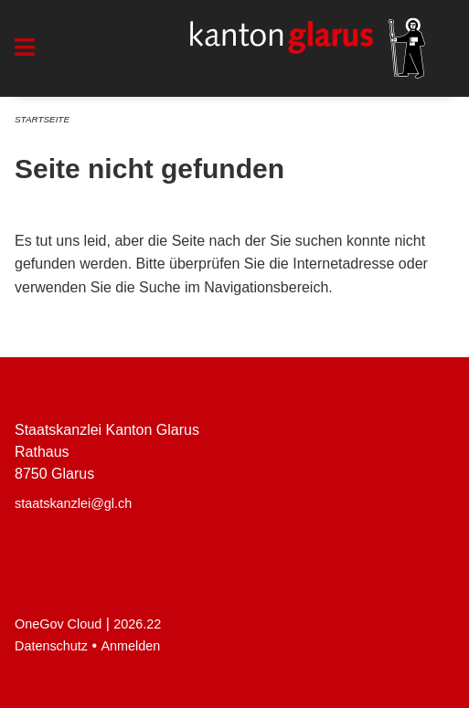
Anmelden (131, 646)
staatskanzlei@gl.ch (73, 503)
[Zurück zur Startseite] (307, 48)
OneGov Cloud (58, 624)
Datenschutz (51, 646)
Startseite (42, 119)
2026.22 (137, 624)
